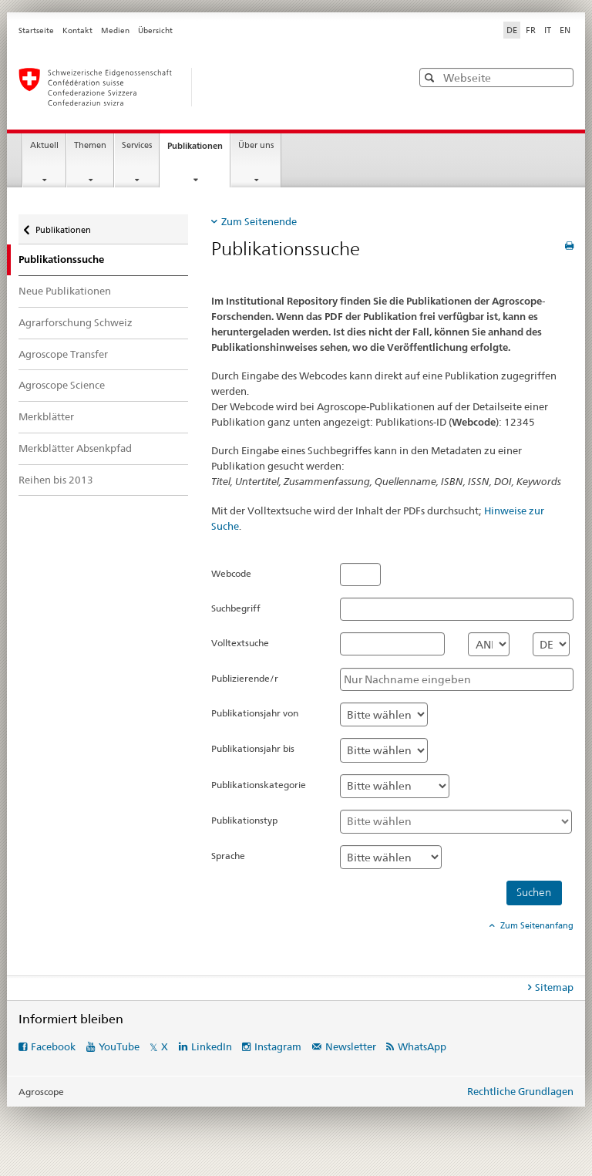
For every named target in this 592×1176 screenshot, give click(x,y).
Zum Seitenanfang (536, 925)
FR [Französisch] (531, 30)
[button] (431, 77)
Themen (90, 145)
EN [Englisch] (565, 30)
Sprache (228, 855)
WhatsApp (422, 1046)
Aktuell (44, 145)
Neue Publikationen (64, 291)
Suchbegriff (236, 608)
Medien (115, 30)
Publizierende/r (244, 678)
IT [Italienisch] (547, 30)
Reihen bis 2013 (55, 479)
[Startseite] (199, 87)
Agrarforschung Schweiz (75, 322)
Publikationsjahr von (254, 713)
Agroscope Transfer (63, 354)
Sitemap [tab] (554, 987)
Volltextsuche (240, 643)
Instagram (277, 1046)
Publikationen (198, 150)
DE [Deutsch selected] (511, 30)
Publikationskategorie (258, 784)
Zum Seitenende (259, 221)
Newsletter (350, 1046)
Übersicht (155, 30)
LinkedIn (211, 1046)
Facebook (53, 1046)
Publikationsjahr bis (252, 748)
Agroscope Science (61, 385)
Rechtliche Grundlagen (520, 1091)
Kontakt (77, 30)
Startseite (36, 30)
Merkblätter (46, 416)
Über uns (256, 145)
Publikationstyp (244, 820)
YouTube (119, 1046)
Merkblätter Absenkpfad (75, 448)
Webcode (231, 573)
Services (137, 145)
